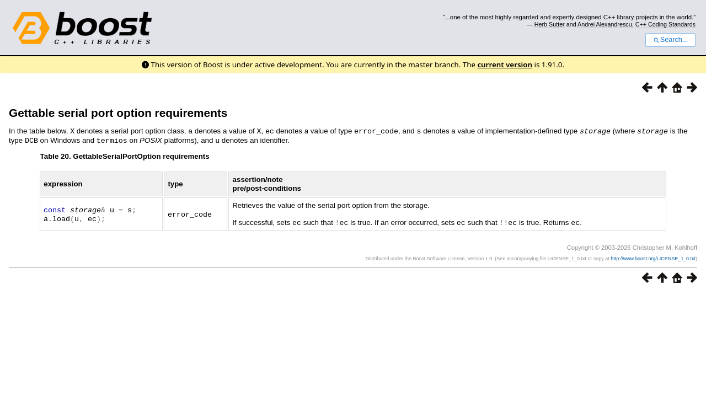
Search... (670, 40)
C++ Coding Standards (665, 24)
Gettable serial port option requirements (118, 112)
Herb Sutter (549, 24)
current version (504, 64)
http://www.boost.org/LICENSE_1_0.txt (653, 257)
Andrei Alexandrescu (604, 24)
